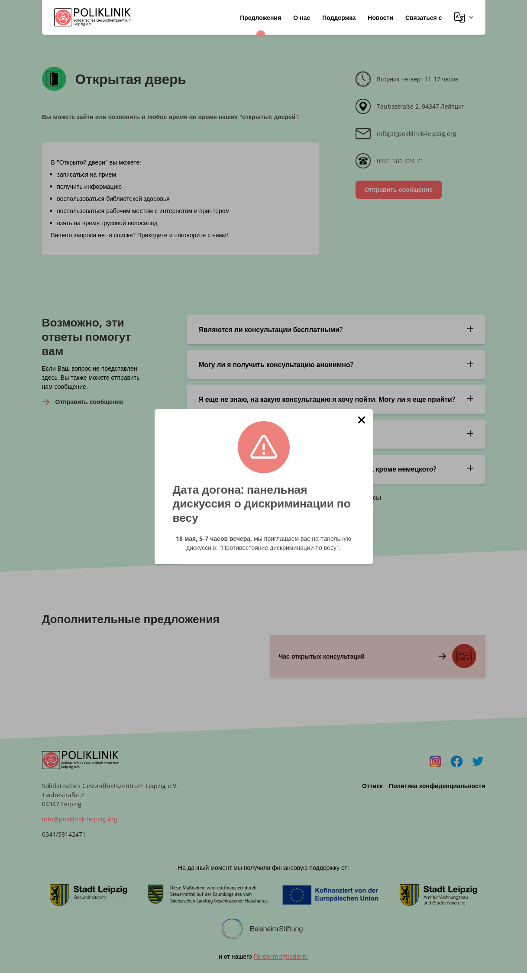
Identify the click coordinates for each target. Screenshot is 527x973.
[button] (361, 420)
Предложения (260, 17)
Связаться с (423, 17)
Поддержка (339, 17)
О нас (301, 17)
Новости (380, 17)
